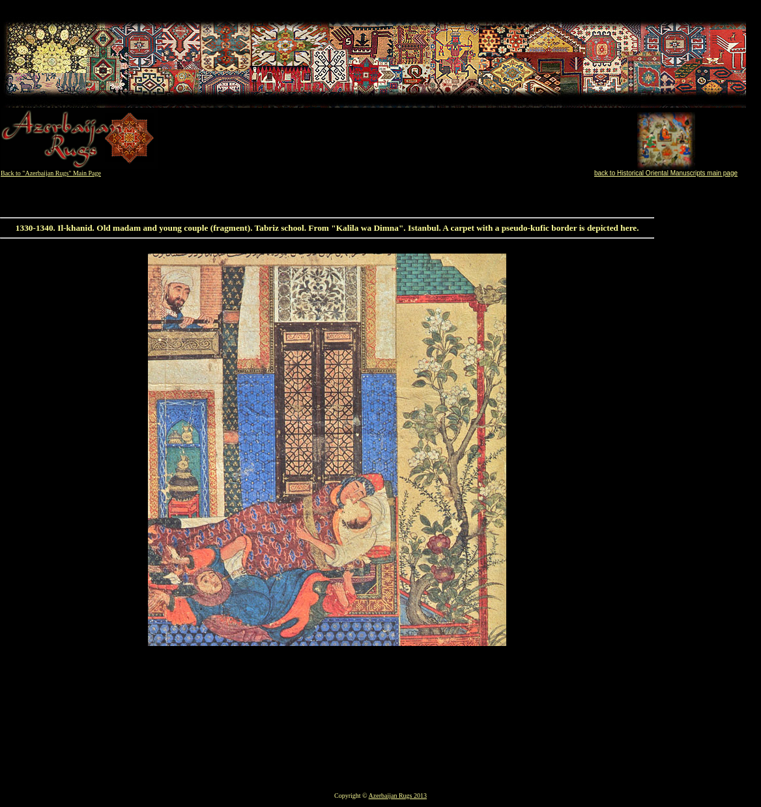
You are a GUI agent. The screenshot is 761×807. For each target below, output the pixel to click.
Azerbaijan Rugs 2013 (398, 795)
